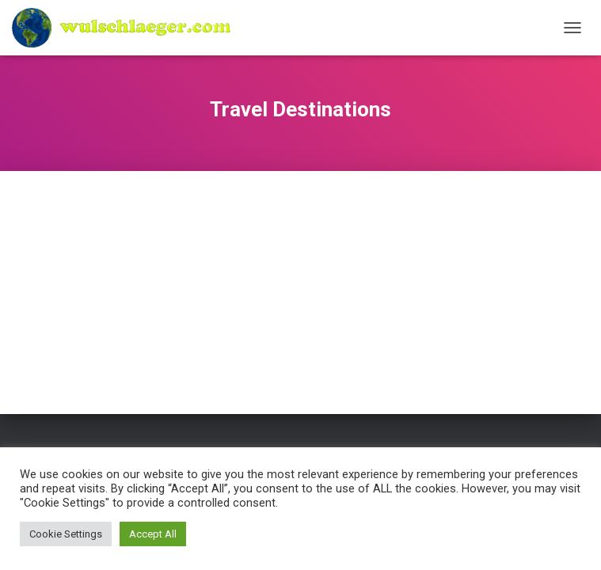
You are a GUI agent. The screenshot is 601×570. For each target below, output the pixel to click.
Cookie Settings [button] (65, 534)
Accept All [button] (153, 534)
